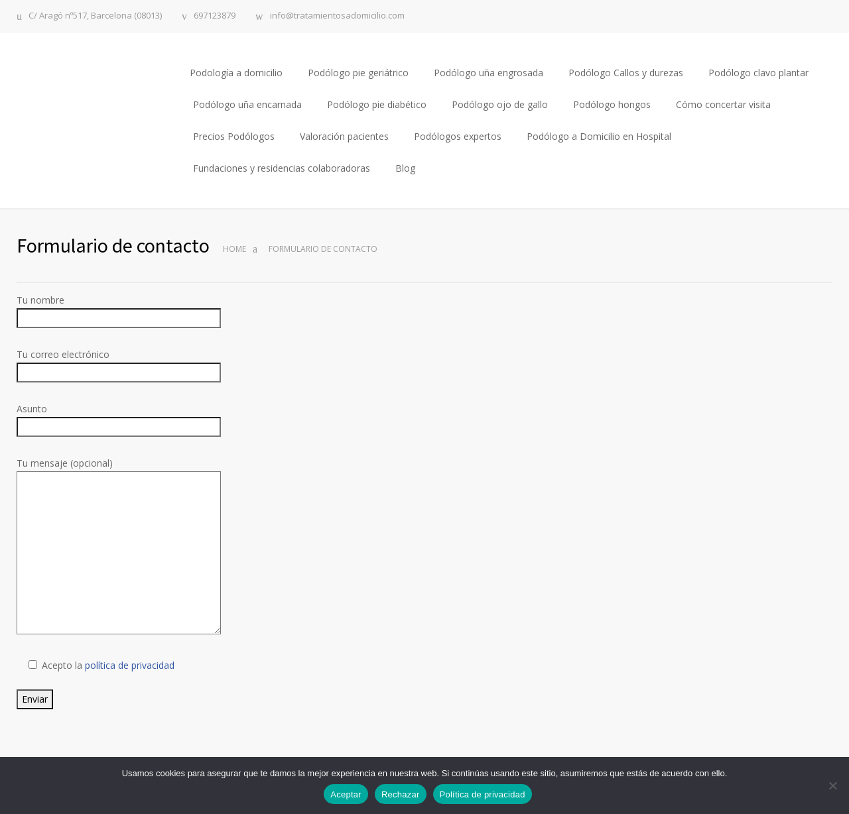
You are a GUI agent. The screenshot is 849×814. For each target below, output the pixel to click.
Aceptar (345, 794)
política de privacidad (129, 665)
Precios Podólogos (234, 136)
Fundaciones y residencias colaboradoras (281, 168)
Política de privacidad (482, 794)
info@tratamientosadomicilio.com (337, 16)
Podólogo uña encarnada (247, 104)
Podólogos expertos (457, 136)
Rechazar (400, 794)
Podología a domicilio (236, 72)
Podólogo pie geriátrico (358, 72)
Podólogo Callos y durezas (625, 72)
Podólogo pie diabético (376, 104)
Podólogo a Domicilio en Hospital (599, 136)
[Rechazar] (832, 785)
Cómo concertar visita (723, 104)
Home (234, 249)
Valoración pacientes (344, 136)
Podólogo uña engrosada (488, 72)
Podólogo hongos (612, 104)
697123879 (214, 16)
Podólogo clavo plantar (758, 72)
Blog (405, 168)
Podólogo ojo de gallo (500, 104)
